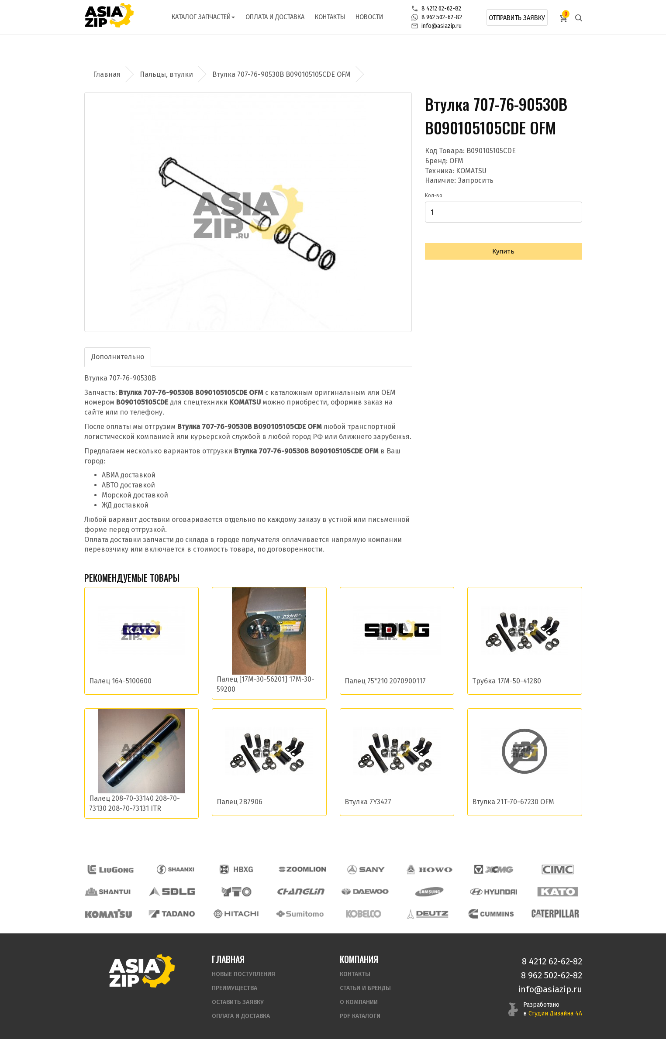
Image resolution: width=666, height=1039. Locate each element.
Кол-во (433, 195)
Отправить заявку (517, 18)
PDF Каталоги (360, 1006)
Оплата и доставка (274, 17)
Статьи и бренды (365, 978)
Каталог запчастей (203, 17)
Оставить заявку (238, 992)
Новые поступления (243, 964)
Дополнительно (117, 357)
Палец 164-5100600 (120, 681)
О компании (359, 992)
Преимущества (234, 978)
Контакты (330, 17)
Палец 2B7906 (239, 802)
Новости (369, 17)
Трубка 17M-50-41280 (506, 681)
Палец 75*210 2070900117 (385, 681)
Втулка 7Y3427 (368, 802)
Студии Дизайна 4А (555, 1004)
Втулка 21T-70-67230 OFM (513, 802)
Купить (503, 251)
